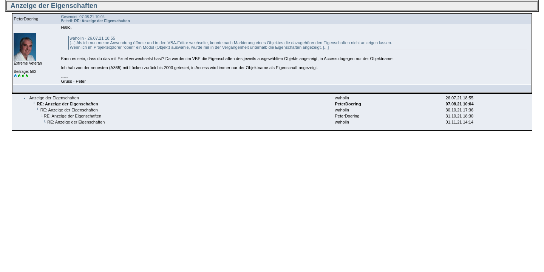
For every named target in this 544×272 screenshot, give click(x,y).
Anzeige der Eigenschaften (54, 98)
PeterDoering (26, 19)
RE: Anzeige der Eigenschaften (69, 110)
